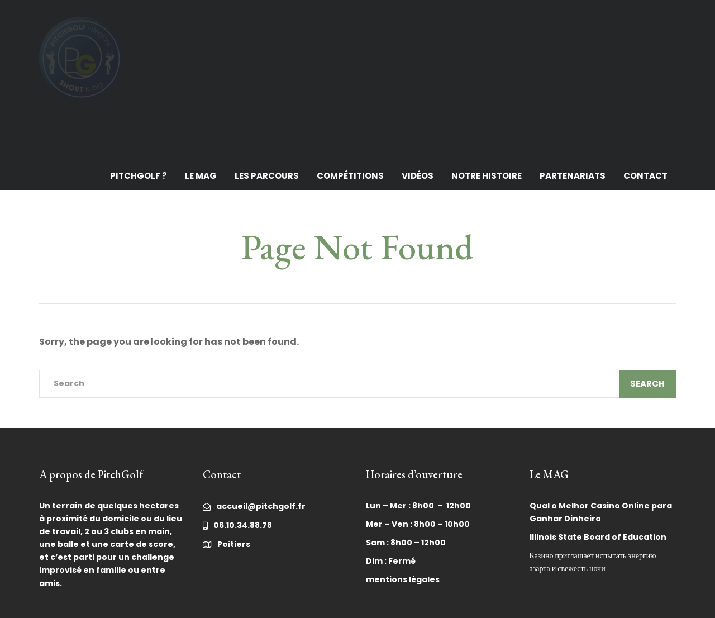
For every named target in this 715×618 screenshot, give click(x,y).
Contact (645, 176)
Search (647, 383)
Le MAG (201, 176)
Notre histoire (486, 176)
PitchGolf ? (138, 176)
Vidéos (417, 176)
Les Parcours (267, 176)
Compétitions (350, 176)
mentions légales (403, 579)
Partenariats (573, 176)
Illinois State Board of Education (598, 537)
